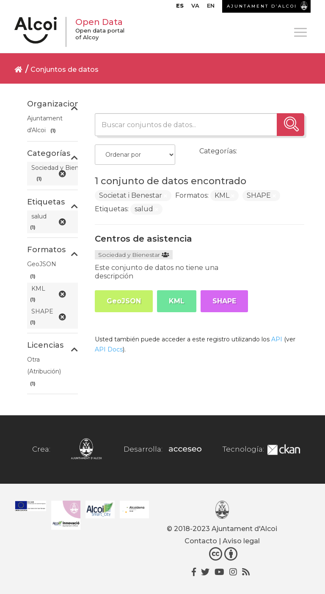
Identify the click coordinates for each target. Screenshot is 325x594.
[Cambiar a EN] (211, 7)
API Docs (109, 349)
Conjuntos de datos (64, 69)
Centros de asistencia (143, 239)
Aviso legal (241, 541)
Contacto (201, 541)
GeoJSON (124, 301)
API (276, 339)
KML (177, 301)
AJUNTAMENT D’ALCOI (262, 6)
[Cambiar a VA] (195, 7)
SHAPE (224, 301)
